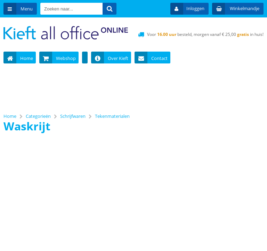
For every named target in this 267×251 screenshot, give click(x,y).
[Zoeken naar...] (109, 9)
